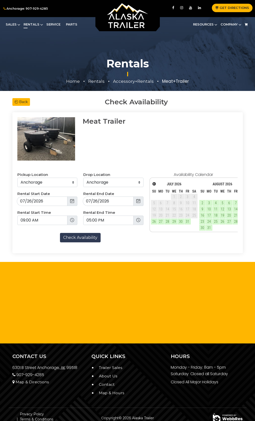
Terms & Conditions (36, 404)
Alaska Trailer (143, 402)
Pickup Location (32, 159)
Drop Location (96, 159)
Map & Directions (30, 366)
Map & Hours (111, 377)
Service (53, 24)
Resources (203, 24)
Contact (107, 368)
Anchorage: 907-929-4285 (25, 8)
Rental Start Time (34, 197)
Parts (71, 24)
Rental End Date (98, 178)
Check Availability (80, 222)
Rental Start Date (33, 178)
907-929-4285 (28, 359)
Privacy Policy (32, 398)
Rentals (31, 24)
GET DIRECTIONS (232, 8)
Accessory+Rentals (133, 81)
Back (21, 102)
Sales (11, 24)
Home (73, 81)
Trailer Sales (111, 352)
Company (229, 24)
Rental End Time (99, 197)
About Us (108, 360)
